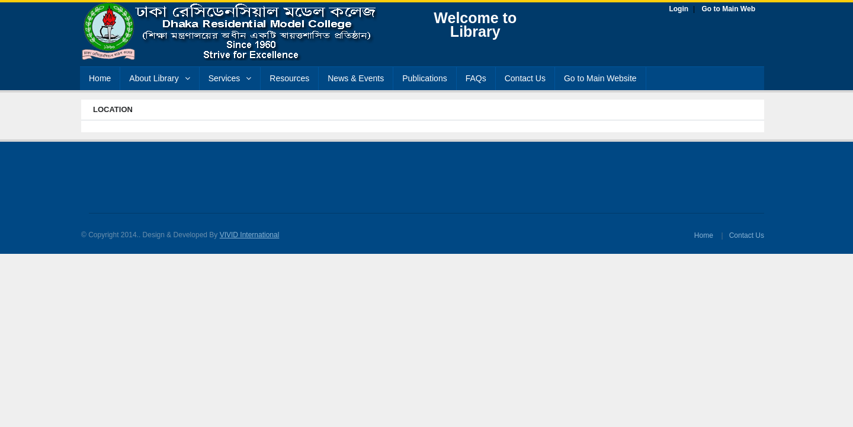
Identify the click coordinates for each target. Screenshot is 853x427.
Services (230, 78)
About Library (159, 78)
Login (678, 9)
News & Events (356, 78)
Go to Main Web (728, 9)
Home (100, 78)
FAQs (476, 78)
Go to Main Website (600, 78)
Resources (289, 78)
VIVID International (250, 235)
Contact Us (525, 78)
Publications (424, 78)
